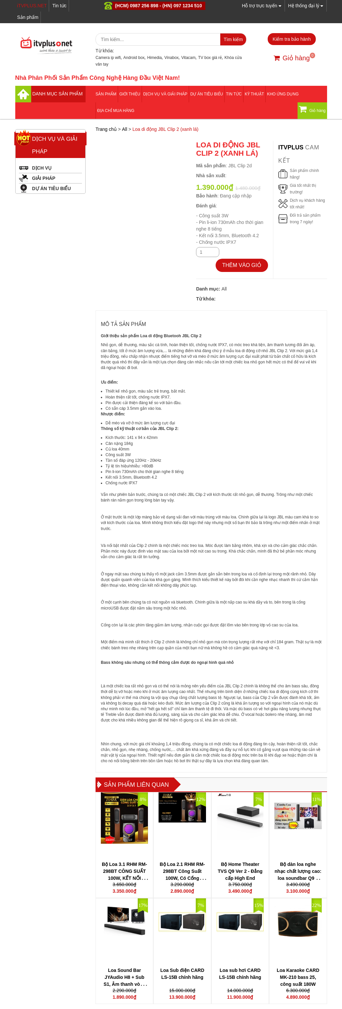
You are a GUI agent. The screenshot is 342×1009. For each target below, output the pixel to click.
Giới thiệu (129, 94)
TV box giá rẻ (210, 57)
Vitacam (188, 57)
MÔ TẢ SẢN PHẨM (123, 324)
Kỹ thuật (254, 94)
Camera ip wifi (108, 57)
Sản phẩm (27, 17)
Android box (134, 57)
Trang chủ (106, 129)
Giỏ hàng (292, 58)
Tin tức (59, 5)
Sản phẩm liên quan (136, 784)
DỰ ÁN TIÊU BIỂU (206, 94)
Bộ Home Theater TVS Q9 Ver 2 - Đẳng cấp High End (240, 871)
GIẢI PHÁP (43, 178)
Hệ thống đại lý (305, 5)
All (124, 129)
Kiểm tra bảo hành (292, 39)
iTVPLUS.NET (32, 5)
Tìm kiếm (233, 39)
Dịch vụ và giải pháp (165, 94)
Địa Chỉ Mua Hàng (115, 110)
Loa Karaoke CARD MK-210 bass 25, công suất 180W (298, 977)
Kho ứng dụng (283, 94)
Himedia (154, 57)
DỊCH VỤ (42, 168)
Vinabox (171, 57)
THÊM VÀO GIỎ (241, 265)
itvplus (291, 147)
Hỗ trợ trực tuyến (261, 5)
